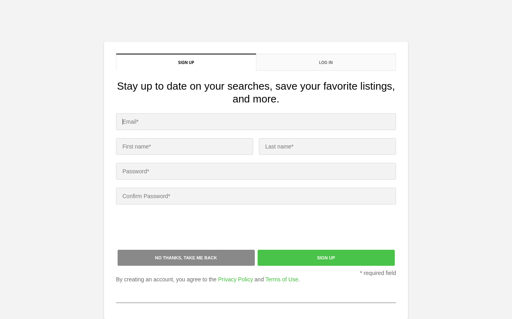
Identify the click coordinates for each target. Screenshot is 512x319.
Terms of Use (281, 279)
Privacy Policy (235, 279)
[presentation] (177, 228)
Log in (326, 62)
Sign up (186, 62)
